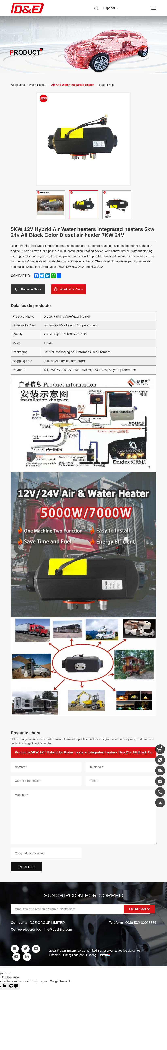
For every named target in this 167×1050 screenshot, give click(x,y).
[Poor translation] (13, 986)
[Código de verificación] (46, 853)
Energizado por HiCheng (79, 955)
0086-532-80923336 (140, 923)
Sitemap (54, 955)
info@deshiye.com (58, 929)
